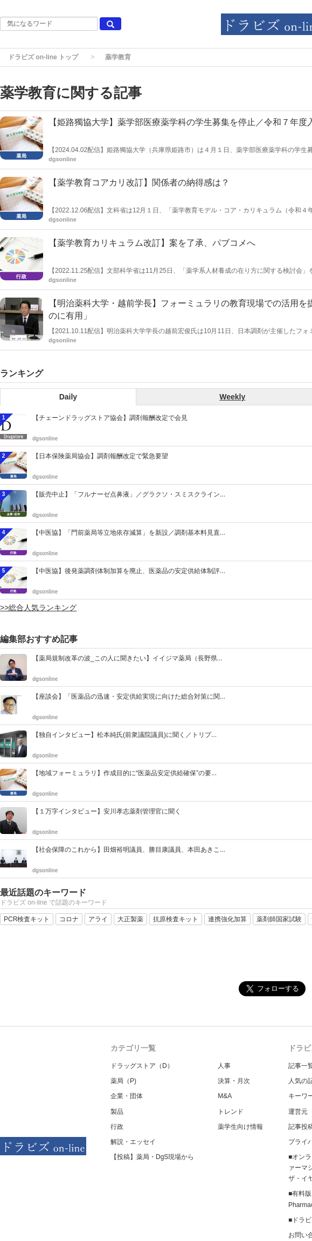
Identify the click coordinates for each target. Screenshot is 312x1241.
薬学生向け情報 (240, 1126)
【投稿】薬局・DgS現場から (152, 1157)
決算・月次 (234, 1081)
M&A (225, 1096)
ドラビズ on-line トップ (43, 57)
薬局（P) (123, 1081)
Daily (68, 396)
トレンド (231, 1111)
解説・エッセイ (133, 1142)
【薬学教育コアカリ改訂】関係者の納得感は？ (139, 182)
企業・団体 (126, 1096)
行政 (116, 1126)
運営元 (298, 1111)
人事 (224, 1066)
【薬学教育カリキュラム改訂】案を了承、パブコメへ (151, 242)
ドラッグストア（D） (142, 1066)
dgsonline (62, 159)
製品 (116, 1111)
